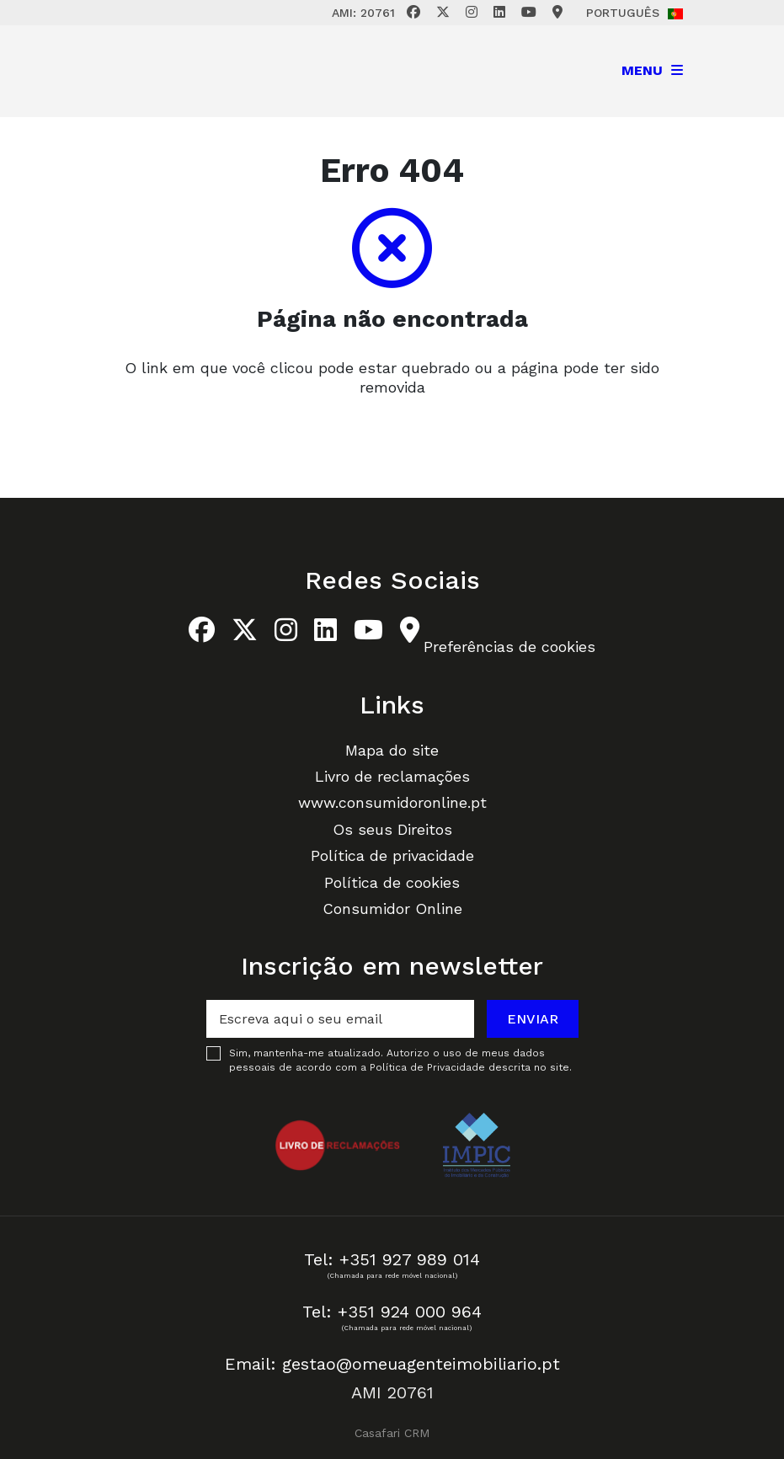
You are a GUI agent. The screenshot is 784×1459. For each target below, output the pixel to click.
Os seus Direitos (392, 829)
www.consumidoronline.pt (392, 802)
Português (634, 12)
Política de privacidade (392, 855)
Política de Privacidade (429, 1067)
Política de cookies (392, 882)
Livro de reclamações (392, 776)
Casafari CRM (392, 1433)
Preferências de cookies (509, 646)
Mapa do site (392, 750)
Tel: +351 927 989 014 (392, 1259)
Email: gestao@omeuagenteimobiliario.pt (392, 1364)
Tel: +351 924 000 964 (392, 1311)
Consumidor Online (392, 908)
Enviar (532, 1019)
